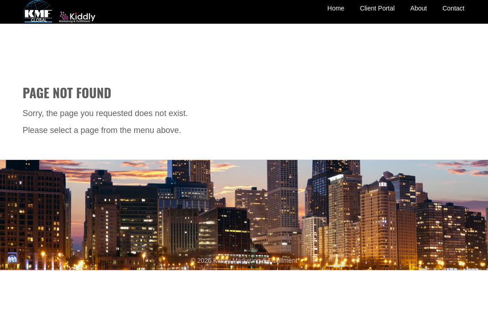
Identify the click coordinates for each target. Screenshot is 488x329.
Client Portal (377, 15)
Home (335, 15)
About (418, 15)
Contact (453, 15)
